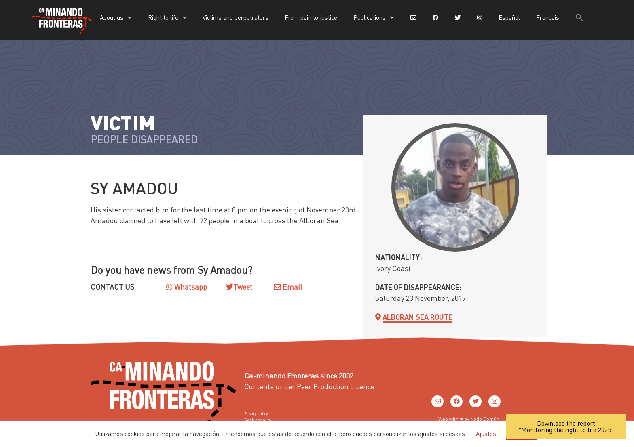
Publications (373, 17)
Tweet (242, 286)
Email (288, 286)
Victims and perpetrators (235, 17)
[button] (579, 17)
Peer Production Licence (335, 386)
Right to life (167, 17)
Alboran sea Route (417, 316)
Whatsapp (186, 286)
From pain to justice (311, 17)
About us (116, 17)
